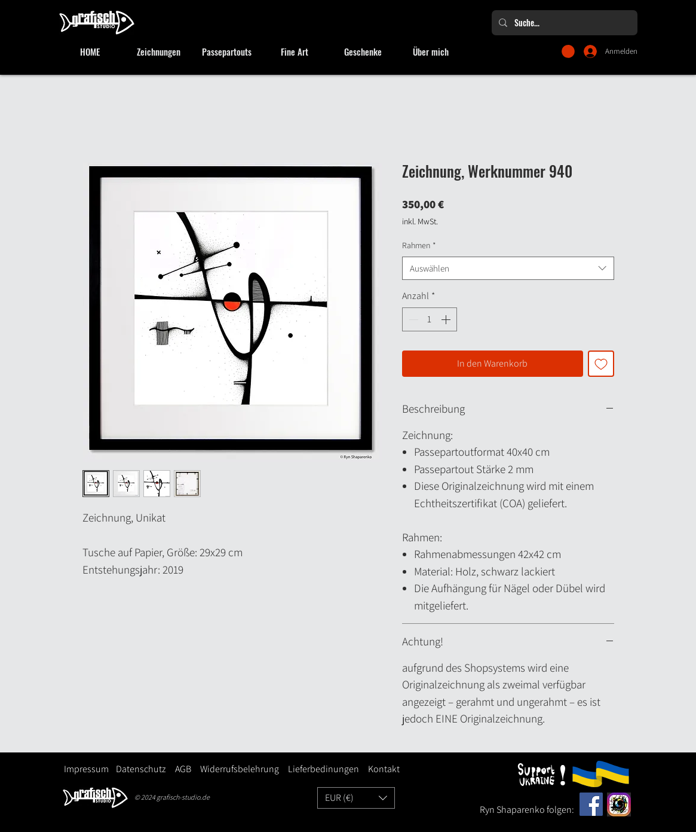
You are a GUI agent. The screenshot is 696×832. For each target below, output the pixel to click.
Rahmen (419, 245)
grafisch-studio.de (183, 797)
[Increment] (447, 319)
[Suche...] (563, 22)
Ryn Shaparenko (513, 809)
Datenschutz (141, 769)
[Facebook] (591, 804)
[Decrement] (412, 319)
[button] (568, 51)
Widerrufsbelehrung (239, 769)
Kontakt (384, 769)
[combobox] (508, 268)
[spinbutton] (430, 319)
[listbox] (356, 798)
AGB (183, 769)
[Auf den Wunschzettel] (601, 364)
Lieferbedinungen (319, 769)
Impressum (86, 769)
